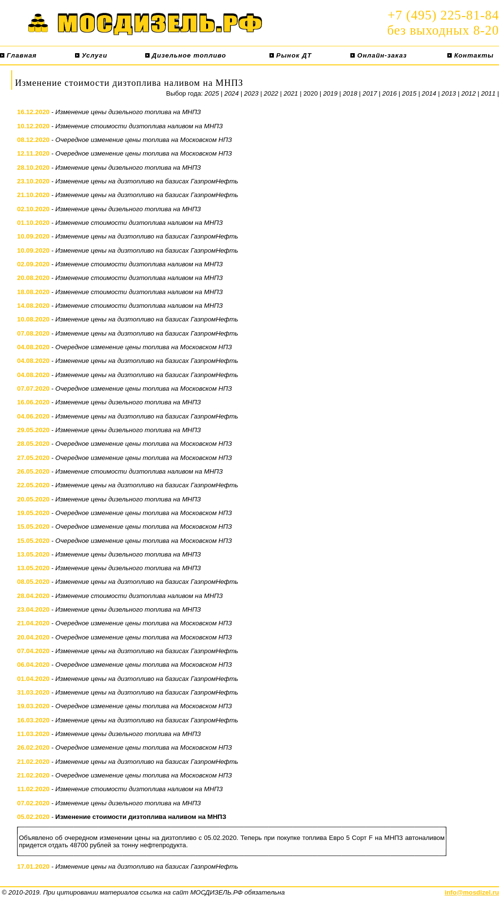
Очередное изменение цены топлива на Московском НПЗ (144, 139)
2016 (390, 93)
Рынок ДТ (290, 55)
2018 (350, 93)
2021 (291, 93)
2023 (251, 93)
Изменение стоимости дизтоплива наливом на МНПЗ (139, 126)
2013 (448, 93)
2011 (488, 93)
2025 (212, 93)
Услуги (91, 55)
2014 (429, 93)
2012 (468, 93)
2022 (271, 93)
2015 (409, 93)
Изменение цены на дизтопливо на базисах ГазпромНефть (147, 181)
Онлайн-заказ (378, 55)
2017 (370, 93)
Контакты (470, 55)
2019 (330, 93)
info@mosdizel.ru (472, 892)
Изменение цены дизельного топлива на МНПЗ (128, 112)
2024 (231, 93)
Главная (18, 55)
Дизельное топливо (185, 55)
